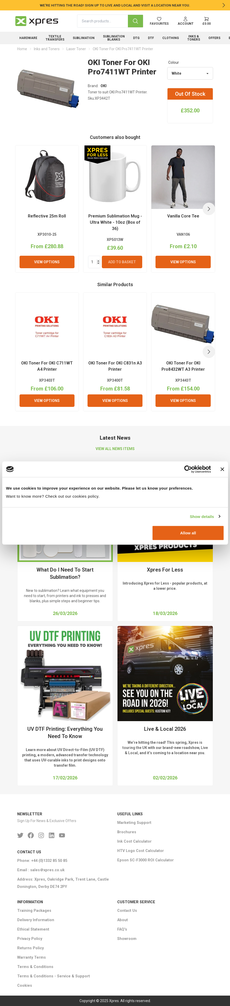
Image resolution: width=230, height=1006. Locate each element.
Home (22, 49)
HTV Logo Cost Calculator (140, 851)
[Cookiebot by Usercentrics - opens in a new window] (188, 469)
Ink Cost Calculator (134, 841)
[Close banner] (222, 469)
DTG (136, 38)
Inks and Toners (47, 49)
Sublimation (84, 38)
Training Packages (34, 910)
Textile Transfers (55, 38)
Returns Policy (30, 948)
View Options (47, 262)
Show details (202, 516)
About (122, 920)
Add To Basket (122, 262)
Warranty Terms (31, 957)
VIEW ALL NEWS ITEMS (115, 449)
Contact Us (127, 910)
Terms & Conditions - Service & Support (53, 976)
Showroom (126, 939)
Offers (214, 38)
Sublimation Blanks (114, 38)
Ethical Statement (33, 929)
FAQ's (122, 929)
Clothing (170, 38)
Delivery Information (35, 920)
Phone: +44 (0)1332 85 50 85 (42, 860)
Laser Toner (76, 49)
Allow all (188, 533)
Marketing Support (134, 823)
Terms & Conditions (35, 967)
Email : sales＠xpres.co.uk (41, 870)
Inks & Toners (193, 38)
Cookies (24, 985)
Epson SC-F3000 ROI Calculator (145, 860)
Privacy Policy (29, 939)
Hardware (28, 38)
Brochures (126, 832)
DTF (151, 38)
